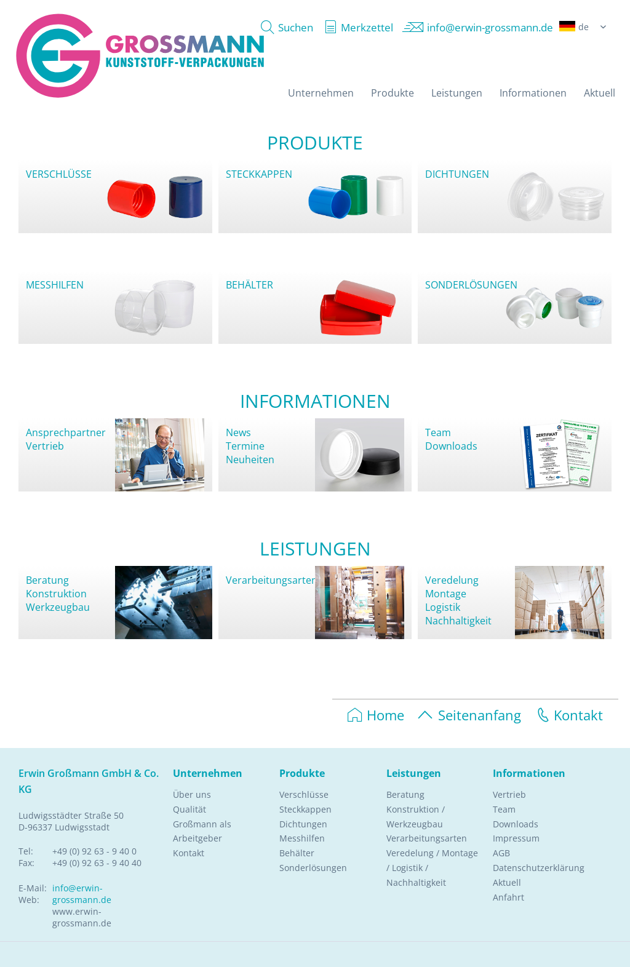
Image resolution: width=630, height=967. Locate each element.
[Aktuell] (599, 93)
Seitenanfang (469, 715)
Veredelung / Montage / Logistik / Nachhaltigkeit (432, 867)
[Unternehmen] (320, 93)
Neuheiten (250, 459)
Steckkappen (305, 809)
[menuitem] (284, 27)
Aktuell (507, 882)
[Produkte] (392, 93)
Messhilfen (302, 838)
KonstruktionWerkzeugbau (58, 600)
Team (438, 432)
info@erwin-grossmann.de (81, 893)
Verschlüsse (304, 794)
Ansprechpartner (66, 432)
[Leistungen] (457, 93)
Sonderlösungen (313, 867)
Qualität (189, 809)
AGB (501, 853)
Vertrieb (45, 446)
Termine (245, 446)
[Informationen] (533, 93)
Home (376, 715)
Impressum (516, 838)
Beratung (47, 580)
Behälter (296, 853)
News (238, 432)
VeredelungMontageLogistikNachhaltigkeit (458, 600)
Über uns (192, 794)
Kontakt (568, 715)
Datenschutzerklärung (538, 867)
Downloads (451, 446)
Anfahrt (508, 897)
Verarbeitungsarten (271, 580)
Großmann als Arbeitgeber (202, 831)
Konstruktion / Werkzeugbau (415, 816)
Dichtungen (303, 824)
